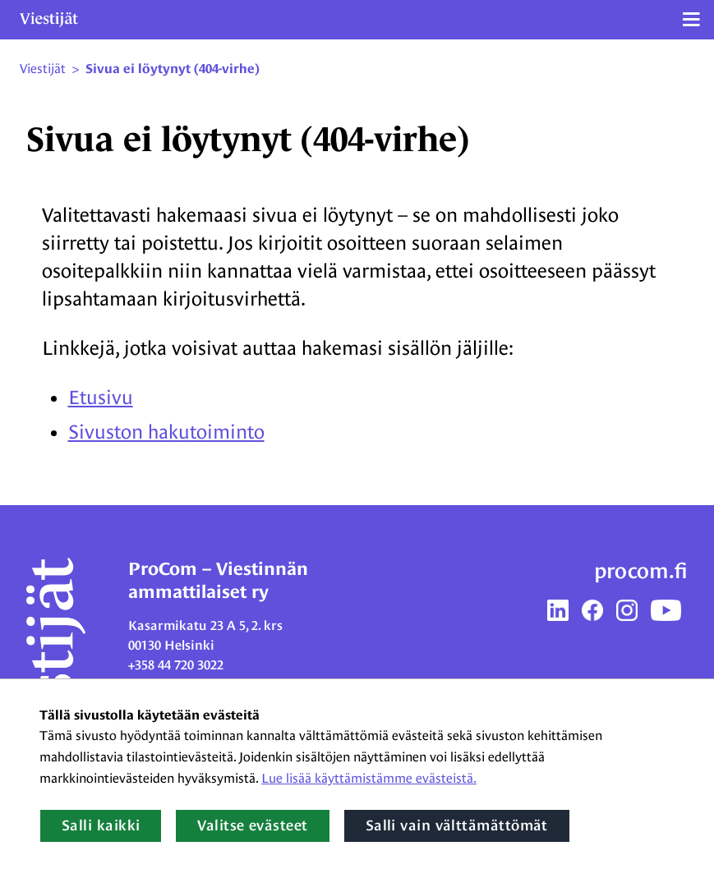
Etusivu (100, 397)
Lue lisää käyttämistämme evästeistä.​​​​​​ (369, 778)
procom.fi (641, 571)
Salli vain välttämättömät (457, 825)
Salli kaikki (101, 825)
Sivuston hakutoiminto (166, 432)
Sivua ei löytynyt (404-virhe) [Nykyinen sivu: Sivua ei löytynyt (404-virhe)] (172, 69)
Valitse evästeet (252, 825)
